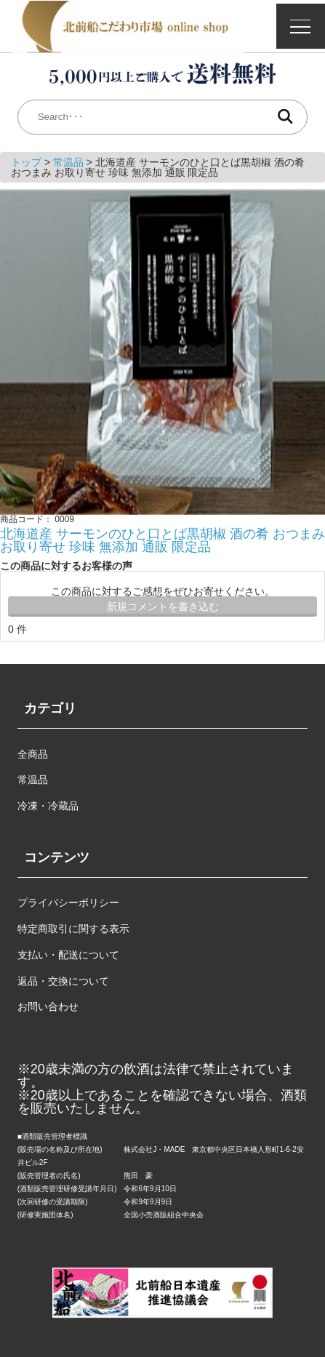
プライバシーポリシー (68, 902)
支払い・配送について (68, 955)
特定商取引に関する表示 (73, 928)
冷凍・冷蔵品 (48, 806)
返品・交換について (63, 981)
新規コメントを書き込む (163, 606)
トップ (27, 162)
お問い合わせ (48, 1006)
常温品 (70, 162)
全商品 (32, 754)
